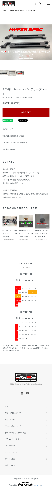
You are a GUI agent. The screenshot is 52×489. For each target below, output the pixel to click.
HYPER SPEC (32, 10)
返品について (8, 129)
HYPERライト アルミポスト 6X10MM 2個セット (26, 234)
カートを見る (10, 459)
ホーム (4, 10)
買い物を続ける (9, 149)
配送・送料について (13, 413)
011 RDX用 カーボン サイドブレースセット (10, 234)
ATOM (12, 446)
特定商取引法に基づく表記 (13, 136)
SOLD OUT (25, 112)
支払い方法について (13, 426)
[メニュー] (48, 4)
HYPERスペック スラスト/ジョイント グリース (42, 234)
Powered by (26, 484)
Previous (3, 42)
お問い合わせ (10, 465)
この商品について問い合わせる (15, 143)
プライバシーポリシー (14, 439)
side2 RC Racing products (17, 10)
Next (49, 42)
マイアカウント (11, 452)
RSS (7, 446)
